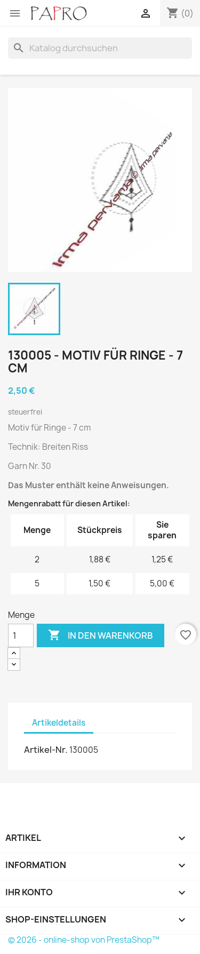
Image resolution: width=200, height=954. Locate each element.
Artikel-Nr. (46, 749)
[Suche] (100, 48)
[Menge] (21, 635)
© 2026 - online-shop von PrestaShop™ (83, 939)
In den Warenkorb (100, 635)
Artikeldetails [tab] (58, 722)
